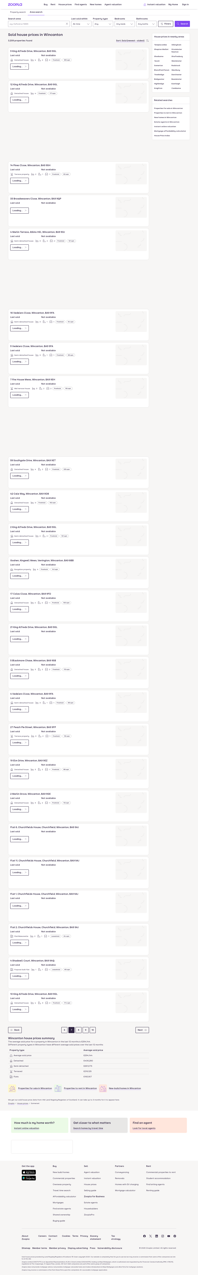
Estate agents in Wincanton (166, 122)
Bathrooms (142, 19)
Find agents (81, 4)
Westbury (175, 70)
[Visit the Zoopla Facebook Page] (144, 1238)
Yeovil (156, 61)
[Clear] (66, 24)
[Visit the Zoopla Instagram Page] (162, 1238)
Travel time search (61, 1190)
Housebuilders (91, 1208)
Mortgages (58, 1202)
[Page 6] (64, 1030)
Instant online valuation (165, 126)
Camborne (176, 88)
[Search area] (39, 24)
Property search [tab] (18, 12)
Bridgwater (159, 79)
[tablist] (26, 12)
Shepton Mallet (161, 49)
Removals (119, 1178)
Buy (46, 4)
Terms (75, 1236)
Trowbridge (159, 75)
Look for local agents (144, 1128)
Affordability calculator (64, 1196)
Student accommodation (158, 1178)
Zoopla (11, 1103)
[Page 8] (79, 1030)
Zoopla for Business (94, 1196)
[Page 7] (71, 1030)
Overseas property (62, 1184)
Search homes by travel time (88, 1128)
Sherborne (158, 56)
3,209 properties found (20, 40)
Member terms (39, 1248)
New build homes (61, 1172)
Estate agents (91, 1202)
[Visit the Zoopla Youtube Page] (168, 1238)
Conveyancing (122, 1172)
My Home (173, 4)
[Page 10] (93, 1030)
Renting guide (152, 1190)
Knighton (158, 88)
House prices (65, 4)
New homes (96, 4)
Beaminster (176, 79)
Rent (53, 4)
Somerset (35, 1103)
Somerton (158, 65)
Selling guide (90, 1190)
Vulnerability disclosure (109, 1248)
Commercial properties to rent (161, 1172)
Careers (42, 1236)
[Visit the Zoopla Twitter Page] (150, 1238)
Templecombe (160, 45)
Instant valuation (154, 4)
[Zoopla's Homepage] (15, 5)
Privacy (84, 1236)
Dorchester (176, 75)
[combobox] (39, 22)
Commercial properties (64, 1178)
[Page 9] (86, 1030)
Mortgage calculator (125, 1190)
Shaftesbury (177, 56)
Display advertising (78, 1248)
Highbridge (159, 84)
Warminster (176, 61)
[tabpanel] (99, 21)
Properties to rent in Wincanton (80, 1088)
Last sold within (79, 19)
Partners (119, 1166)
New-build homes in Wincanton (125, 1088)
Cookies (66, 1236)
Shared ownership (61, 1214)
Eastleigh (175, 84)
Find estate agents (62, 1208)
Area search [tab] (36, 12)
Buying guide (59, 1221)
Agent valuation (113, 4)
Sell (86, 1166)
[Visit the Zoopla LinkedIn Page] (156, 1238)
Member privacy (57, 1248)
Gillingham (176, 45)
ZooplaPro (89, 1214)
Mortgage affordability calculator (170, 131)
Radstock (175, 65)
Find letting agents (155, 1184)
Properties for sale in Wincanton (35, 1088)
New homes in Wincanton (165, 117)
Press (92, 1248)
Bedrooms (120, 19)
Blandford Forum (161, 70)
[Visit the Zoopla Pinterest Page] (174, 1238)
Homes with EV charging (127, 1184)
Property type (100, 19)
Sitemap (26, 1248)
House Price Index (162, 136)
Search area (14, 19)
